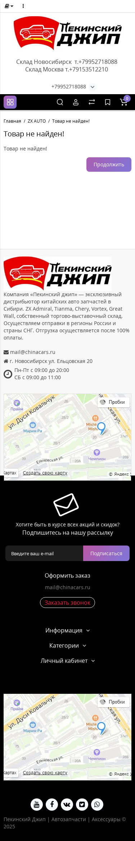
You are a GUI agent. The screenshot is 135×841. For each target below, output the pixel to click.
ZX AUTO (37, 121)
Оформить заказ (67, 575)
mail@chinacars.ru (67, 587)
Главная (12, 121)
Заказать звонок (67, 602)
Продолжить (109, 164)
